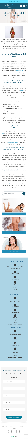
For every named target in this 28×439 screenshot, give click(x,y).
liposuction (22, 90)
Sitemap (14, 428)
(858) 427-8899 (15, 278)
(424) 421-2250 (15, 311)
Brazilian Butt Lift (20, 70)
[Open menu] (26, 5)
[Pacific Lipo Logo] (7, 6)
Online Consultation (14, 233)
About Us (14, 214)
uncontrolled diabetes (13, 142)
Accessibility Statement (22, 426)
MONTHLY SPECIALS (14, 252)
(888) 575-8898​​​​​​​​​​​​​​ (15, 344)
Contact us (9, 183)
